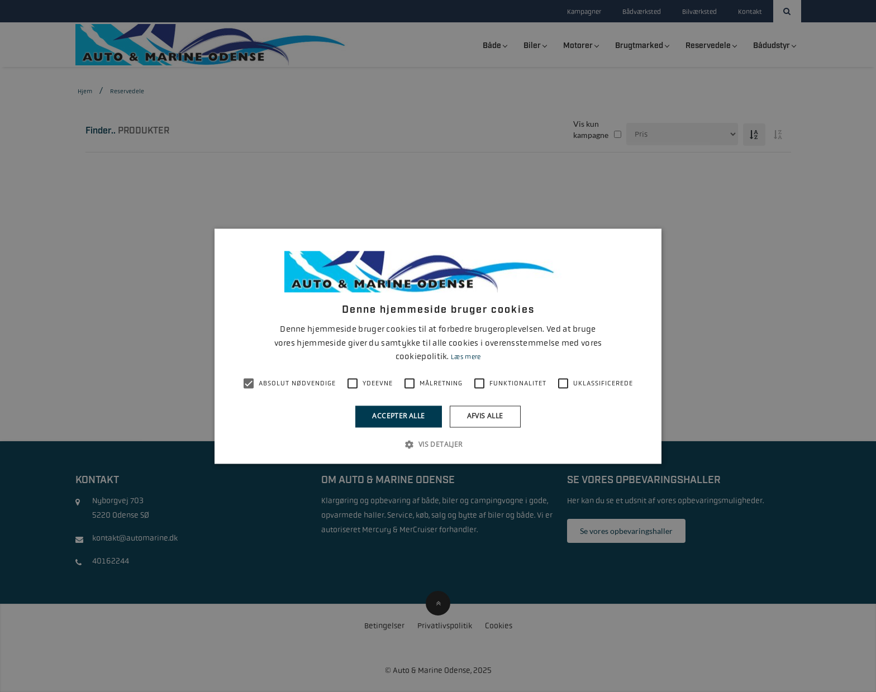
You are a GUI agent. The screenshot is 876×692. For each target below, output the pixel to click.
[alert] (438, 346)
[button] (437, 444)
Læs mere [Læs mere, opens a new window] (465, 357)
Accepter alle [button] (398, 416)
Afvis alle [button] (485, 416)
